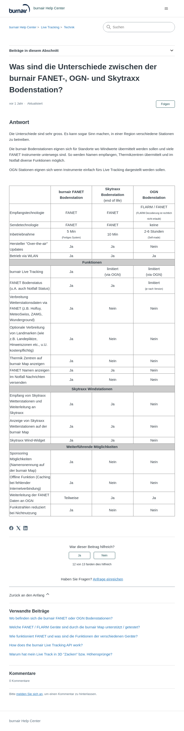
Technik (69, 27)
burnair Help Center (22, 27)
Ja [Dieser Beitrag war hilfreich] (79, 555)
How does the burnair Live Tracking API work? (46, 645)
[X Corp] (18, 528)
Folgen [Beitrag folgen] (165, 104)
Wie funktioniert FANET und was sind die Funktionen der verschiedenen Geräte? (73, 636)
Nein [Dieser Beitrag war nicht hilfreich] (105, 555)
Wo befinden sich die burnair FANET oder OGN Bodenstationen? (60, 618)
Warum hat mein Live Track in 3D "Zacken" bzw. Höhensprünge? (60, 654)
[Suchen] (139, 27)
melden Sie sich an (29, 694)
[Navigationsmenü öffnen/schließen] (166, 8)
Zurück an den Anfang (29, 594)
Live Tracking (50, 27)
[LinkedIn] (25, 528)
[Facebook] (11, 528)
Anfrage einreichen (108, 579)
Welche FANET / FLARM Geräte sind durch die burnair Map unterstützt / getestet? (74, 627)
